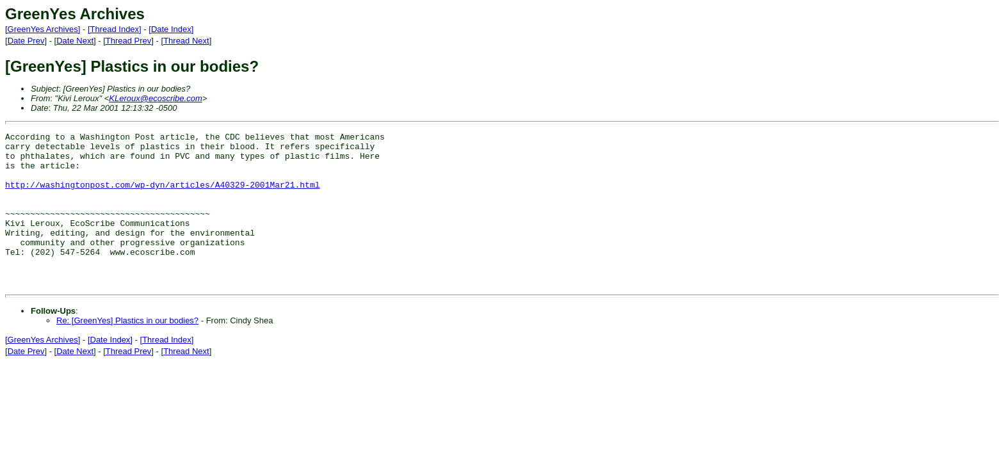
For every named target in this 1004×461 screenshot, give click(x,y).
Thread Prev (129, 40)
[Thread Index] (115, 29)
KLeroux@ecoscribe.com (155, 98)
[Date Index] (171, 29)
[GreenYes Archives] (42, 29)
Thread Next (186, 40)
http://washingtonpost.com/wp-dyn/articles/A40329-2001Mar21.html (162, 196)
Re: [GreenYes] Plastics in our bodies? (127, 351)
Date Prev (26, 40)
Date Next (74, 40)
